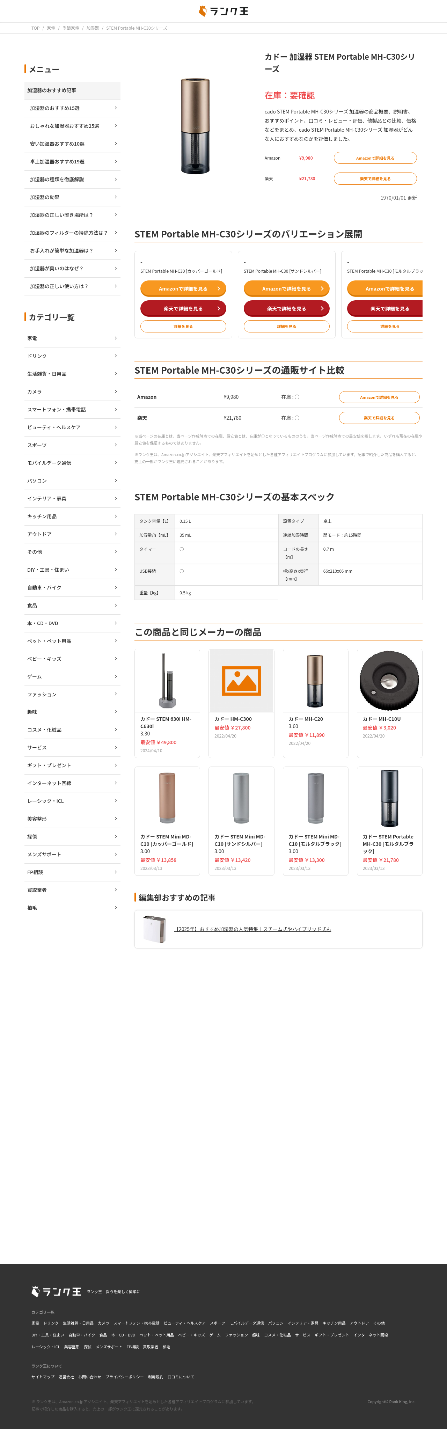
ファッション (236, 1335)
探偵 (87, 1346)
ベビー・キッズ (191, 1335)
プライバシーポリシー (124, 1376)
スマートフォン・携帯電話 (136, 1323)
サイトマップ (42, 1376)
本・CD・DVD (123, 1335)
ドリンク (51, 1323)
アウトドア (359, 1323)
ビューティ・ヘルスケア (185, 1323)
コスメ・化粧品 (277, 1335)
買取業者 (151, 1346)
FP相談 (133, 1346)
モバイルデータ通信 (246, 1323)
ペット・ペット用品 (156, 1335)
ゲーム (215, 1335)
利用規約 (155, 1376)
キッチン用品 (334, 1323)
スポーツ (217, 1323)
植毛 (166, 1346)
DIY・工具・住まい (47, 1335)
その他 (379, 1323)
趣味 (256, 1335)
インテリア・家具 (303, 1323)
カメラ (103, 1323)
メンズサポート (109, 1346)
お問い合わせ (89, 1376)
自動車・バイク (81, 1335)
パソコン (276, 1323)
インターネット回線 (370, 1335)
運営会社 (66, 1376)
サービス (302, 1335)
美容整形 (72, 1346)
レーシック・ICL (45, 1346)
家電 (35, 1323)
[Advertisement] (278, 1149)
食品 (103, 1335)
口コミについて (181, 1376)
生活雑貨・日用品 (78, 1323)
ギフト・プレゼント (332, 1335)
